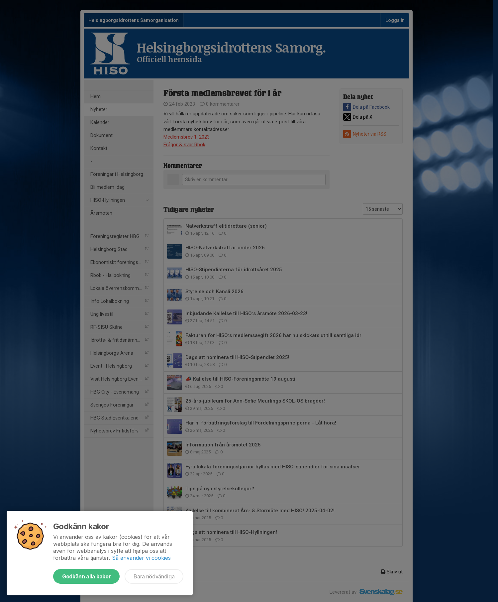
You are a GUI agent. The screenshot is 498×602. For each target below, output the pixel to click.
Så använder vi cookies (141, 557)
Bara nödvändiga (154, 576)
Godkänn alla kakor (86, 576)
